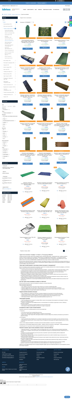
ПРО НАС (4, 352)
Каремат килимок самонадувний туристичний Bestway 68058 (27, 183)
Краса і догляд (6, 73)
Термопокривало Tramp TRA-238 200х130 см (27, 238)
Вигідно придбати (41, 3)
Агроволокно (39, 354)
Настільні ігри (56, 359)
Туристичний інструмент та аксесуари (9, 45)
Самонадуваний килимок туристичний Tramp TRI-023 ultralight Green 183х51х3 (27, 41)
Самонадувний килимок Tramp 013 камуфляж (44, 41)
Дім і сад (5, 69)
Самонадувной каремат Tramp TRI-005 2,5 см (61, 41)
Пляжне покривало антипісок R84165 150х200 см (62, 183)
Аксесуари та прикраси (8, 62)
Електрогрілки (22, 355)
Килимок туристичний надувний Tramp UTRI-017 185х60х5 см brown (62, 154)
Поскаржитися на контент (39, 376)
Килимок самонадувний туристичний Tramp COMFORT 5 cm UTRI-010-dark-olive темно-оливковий (27, 155)
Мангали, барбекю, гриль (8, 54)
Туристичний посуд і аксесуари (8, 43)
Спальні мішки (7, 34)
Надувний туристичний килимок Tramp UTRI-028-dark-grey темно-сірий (45, 124)
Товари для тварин (7, 71)
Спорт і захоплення (7, 84)
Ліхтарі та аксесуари (8, 50)
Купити (28, 48)
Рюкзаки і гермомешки (7, 37)
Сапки (38, 359)
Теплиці (38, 355)
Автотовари (6, 60)
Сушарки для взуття (23, 352)
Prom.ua (41, 374)
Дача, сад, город (7, 26)
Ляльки (55, 355)
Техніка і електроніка (8, 92)
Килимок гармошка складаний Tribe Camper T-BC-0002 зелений (27, 124)
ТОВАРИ (24, 9)
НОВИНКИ (40, 9)
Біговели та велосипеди (58, 352)
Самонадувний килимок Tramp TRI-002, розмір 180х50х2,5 (27, 211)
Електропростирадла (23, 354)
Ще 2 (4, 138)
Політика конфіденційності (48, 376)
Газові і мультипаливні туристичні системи (9, 31)
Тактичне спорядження (6, 90)
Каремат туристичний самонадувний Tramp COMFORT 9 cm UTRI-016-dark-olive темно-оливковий (62, 125)
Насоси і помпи (7, 56)
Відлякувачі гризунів (40, 357)
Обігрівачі (21, 359)
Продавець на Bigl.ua (36, 375)
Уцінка (5, 96)
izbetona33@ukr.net (7, 188)
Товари (4, 22)
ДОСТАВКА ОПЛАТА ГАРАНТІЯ (8, 355)
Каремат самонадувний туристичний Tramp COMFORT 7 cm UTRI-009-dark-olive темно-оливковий (44, 155)
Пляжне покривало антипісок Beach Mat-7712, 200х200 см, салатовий (45, 238)
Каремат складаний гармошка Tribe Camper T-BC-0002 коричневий (61, 96)
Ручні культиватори (40, 352)
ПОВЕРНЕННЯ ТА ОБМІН (47, 9)
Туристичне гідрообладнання (8, 48)
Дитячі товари (6, 67)
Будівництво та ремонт (8, 86)
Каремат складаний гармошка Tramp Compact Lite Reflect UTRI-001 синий (27, 68)
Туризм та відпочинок (16, 14)
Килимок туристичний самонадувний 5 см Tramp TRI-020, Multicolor (44, 68)
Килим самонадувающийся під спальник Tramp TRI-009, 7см (44, 211)
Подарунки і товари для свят (8, 79)
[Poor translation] (4, 383)
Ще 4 (4, 126)
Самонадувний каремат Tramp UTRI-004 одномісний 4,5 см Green (61, 68)
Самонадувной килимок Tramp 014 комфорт (61, 238)
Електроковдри (22, 357)
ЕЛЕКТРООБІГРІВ (30, 9)
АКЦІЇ (36, 9)
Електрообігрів (6, 24)
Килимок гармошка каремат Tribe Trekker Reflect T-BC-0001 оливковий (44, 96)
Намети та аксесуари (8, 32)
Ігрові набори (56, 354)
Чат (67, 397)
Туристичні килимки (8, 40)
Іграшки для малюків (58, 357)
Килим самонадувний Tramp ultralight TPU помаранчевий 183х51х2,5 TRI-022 (62, 211)
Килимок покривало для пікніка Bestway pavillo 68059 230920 (44, 183)
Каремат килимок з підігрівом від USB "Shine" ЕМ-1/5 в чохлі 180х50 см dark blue (27, 96)
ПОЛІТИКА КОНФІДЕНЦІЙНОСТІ (8, 357)
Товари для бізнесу (7, 94)
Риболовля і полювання (6, 82)
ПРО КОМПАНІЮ (56, 9)
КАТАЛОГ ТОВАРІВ (7, 14)
